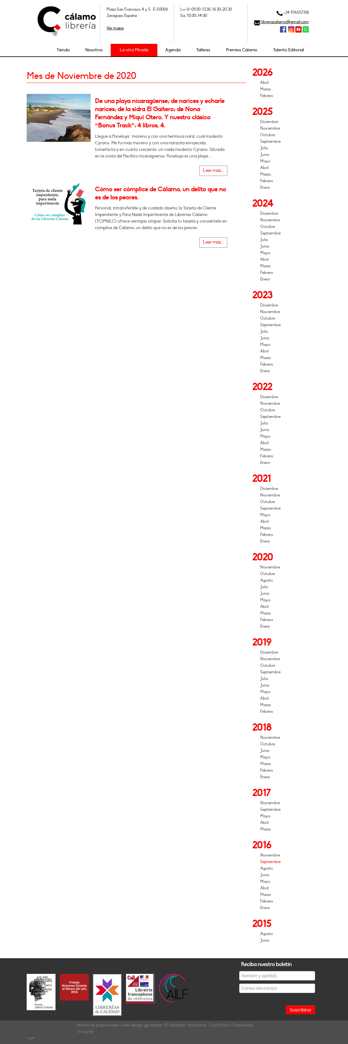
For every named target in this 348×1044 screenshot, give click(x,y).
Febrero (266, 95)
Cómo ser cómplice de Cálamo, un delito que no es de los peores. (160, 193)
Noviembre (270, 128)
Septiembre (270, 141)
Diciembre (269, 121)
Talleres (203, 50)
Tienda (63, 50)
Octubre (267, 134)
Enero (265, 187)
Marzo (265, 89)
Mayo (265, 161)
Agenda (173, 50)
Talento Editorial (288, 50)
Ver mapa (115, 28)
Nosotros (94, 50)
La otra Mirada (134, 50)
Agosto (266, 580)
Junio (264, 154)
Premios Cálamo (241, 50)
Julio (264, 148)
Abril (264, 82)
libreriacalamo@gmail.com (285, 21)
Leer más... (213, 170)
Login (31, 1038)
